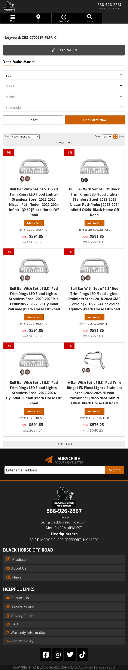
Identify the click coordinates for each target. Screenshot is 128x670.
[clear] (55, 37)
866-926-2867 (64, 511)
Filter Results (64, 50)
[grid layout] (115, 136)
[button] (89, 18)
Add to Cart (34, 223)
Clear (33, 119)
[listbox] (64, 74)
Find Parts (95, 119)
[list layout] (121, 136)
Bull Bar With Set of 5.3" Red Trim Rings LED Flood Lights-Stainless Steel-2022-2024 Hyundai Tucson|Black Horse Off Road (33, 392)
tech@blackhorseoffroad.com (64, 522)
